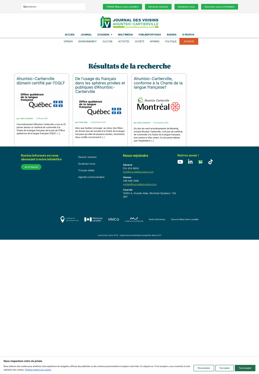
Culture (107, 41)
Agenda (172, 34)
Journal (86, 34)
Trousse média (86, 170)
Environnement (87, 41)
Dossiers (105, 34)
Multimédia (125, 34)
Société (139, 41)
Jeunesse (188, 41)
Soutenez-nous (86, 163)
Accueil (70, 34)
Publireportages (150, 34)
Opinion (68, 41)
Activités (123, 41)
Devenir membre (87, 157)
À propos (188, 34)
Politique (171, 41)
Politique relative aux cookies (38, 370)
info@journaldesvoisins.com (138, 171)
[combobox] (53, 7)
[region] (129, 365)
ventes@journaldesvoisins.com (140, 184)
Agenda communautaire (91, 177)
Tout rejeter (224, 368)
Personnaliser (203, 368)
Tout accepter (245, 368)
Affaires (154, 41)
